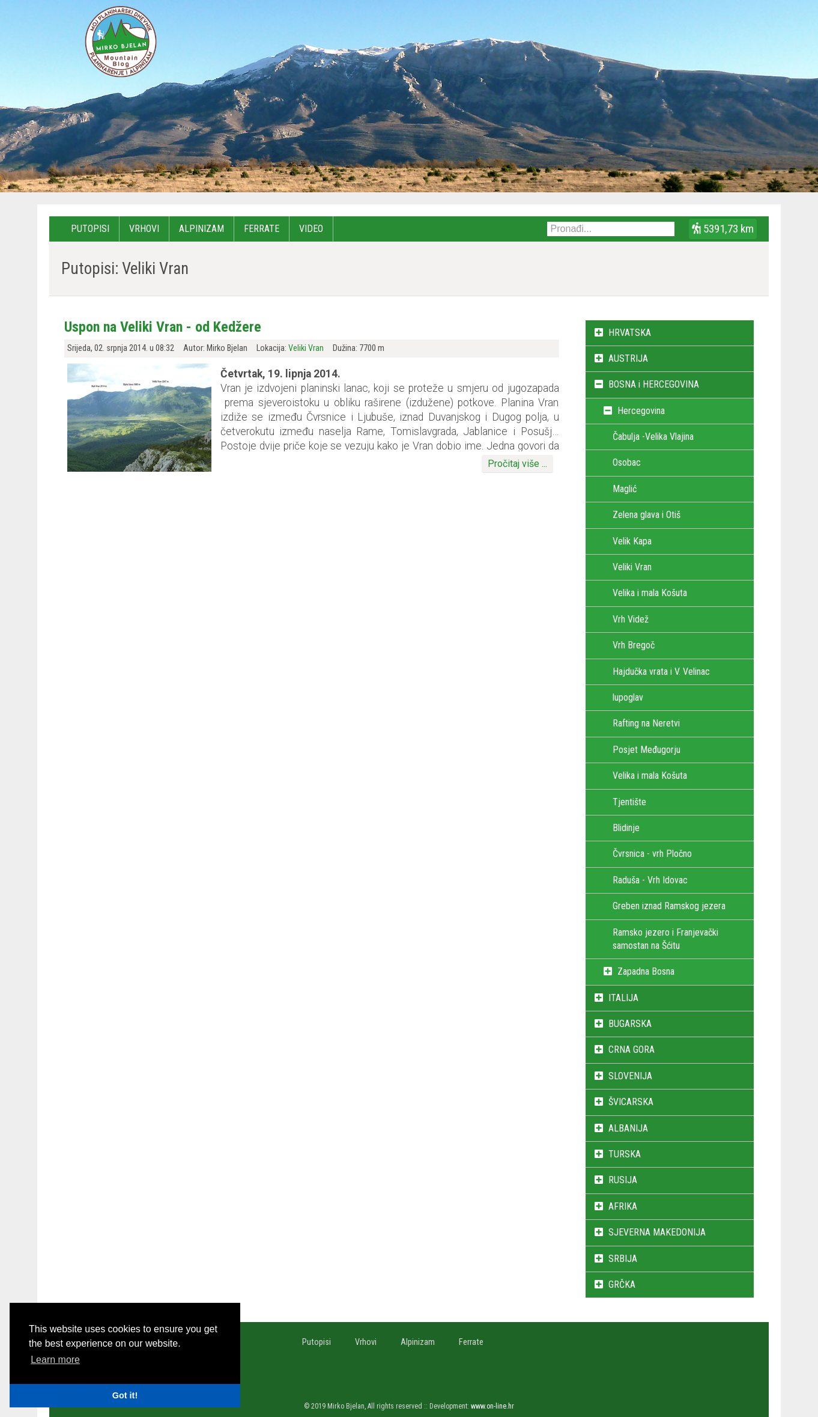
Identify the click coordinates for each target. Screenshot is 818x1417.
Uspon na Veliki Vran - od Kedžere (162, 326)
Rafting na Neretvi (646, 723)
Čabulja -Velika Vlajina (653, 436)
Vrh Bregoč (634, 645)
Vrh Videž (631, 619)
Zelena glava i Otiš (646, 514)
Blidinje (626, 827)
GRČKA (621, 1284)
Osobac (627, 462)
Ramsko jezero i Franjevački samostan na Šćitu (665, 939)
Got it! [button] (125, 1395)
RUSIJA (622, 1180)
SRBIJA (622, 1258)
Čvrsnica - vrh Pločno (652, 853)
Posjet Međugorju (646, 749)
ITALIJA (623, 998)
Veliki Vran (306, 348)
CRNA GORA (631, 1049)
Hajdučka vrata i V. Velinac (661, 671)
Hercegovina (641, 410)
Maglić (625, 489)
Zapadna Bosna (645, 971)
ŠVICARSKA (630, 1102)
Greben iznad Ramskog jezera (669, 906)
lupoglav (628, 697)
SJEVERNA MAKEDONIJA (657, 1232)
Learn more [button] (55, 1360)
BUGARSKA (630, 1023)
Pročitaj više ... (517, 463)
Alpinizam (201, 228)
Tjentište (629, 802)
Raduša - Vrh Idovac (650, 880)
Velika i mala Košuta (650, 593)
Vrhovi (144, 228)
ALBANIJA (628, 1128)
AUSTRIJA (628, 358)
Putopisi (90, 228)
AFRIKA (622, 1206)
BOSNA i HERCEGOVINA (653, 384)
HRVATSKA (629, 332)
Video (311, 228)
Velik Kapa (632, 541)
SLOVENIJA (630, 1076)
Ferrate (261, 228)
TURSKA (624, 1154)
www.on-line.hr (492, 1406)
